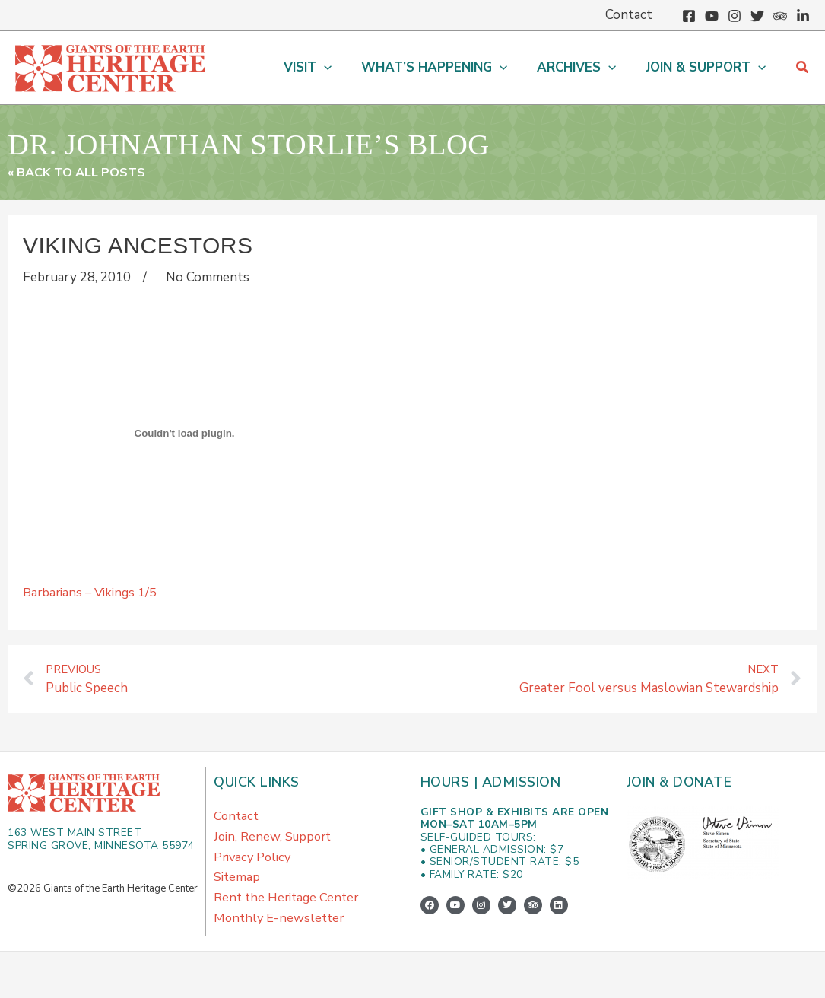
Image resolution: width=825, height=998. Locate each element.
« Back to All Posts (79, 172)
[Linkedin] (803, 16)
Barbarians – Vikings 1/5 (92, 591)
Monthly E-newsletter (281, 932)
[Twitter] (757, 16)
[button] (320, 67)
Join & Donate (681, 783)
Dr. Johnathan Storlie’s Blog (306, 142)
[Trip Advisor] (780, 16)
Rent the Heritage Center (289, 909)
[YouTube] (712, 16)
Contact (237, 818)
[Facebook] (689, 16)
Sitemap (237, 886)
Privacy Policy (254, 863)
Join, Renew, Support (274, 841)
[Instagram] (734, 16)
